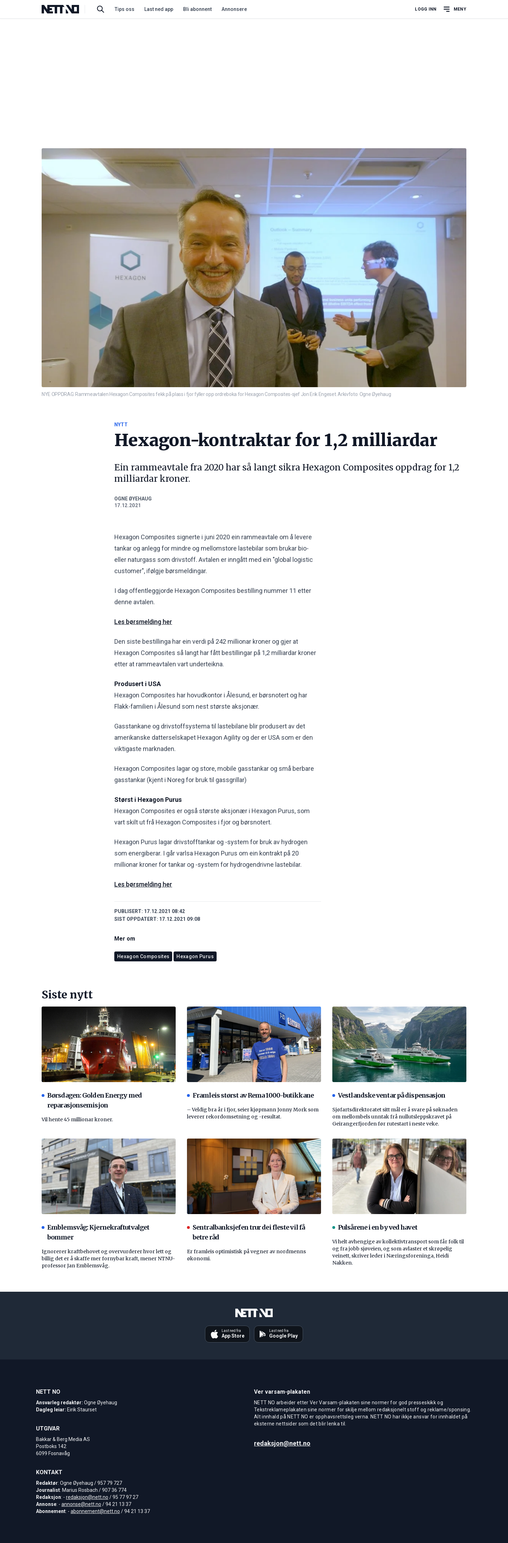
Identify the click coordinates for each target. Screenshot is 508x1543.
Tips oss (124, 9)
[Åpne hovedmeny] (454, 9)
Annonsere (234, 9)
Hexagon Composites (143, 956)
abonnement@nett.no (95, 1511)
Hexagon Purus (195, 956)
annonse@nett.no (81, 1504)
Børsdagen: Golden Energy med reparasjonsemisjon (92, 1100)
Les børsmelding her (143, 621)
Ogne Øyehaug (133, 499)
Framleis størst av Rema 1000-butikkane (250, 1095)
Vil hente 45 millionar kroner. (77, 1119)
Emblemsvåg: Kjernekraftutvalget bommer (95, 1232)
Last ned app (158, 9)
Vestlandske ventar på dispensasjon (388, 1095)
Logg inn (425, 9)
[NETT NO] (66, 9)
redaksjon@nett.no (87, 1497)
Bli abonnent (197, 9)
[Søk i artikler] (100, 9)
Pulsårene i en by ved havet (374, 1227)
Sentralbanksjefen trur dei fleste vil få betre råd (246, 1232)
